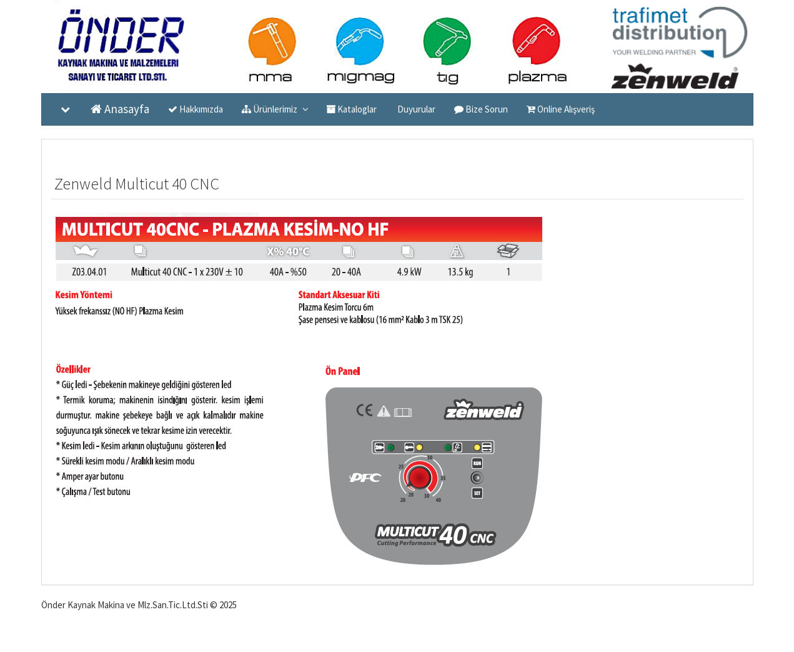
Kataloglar (351, 109)
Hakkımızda (195, 109)
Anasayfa (120, 108)
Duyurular (415, 109)
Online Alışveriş (561, 109)
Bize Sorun (481, 109)
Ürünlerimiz (274, 109)
